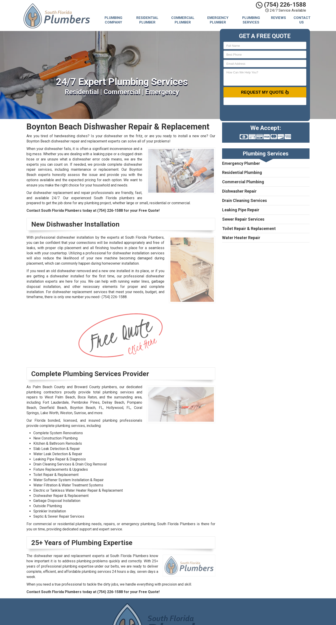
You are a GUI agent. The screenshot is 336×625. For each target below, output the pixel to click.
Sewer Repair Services (243, 219)
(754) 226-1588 (281, 4)
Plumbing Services (251, 20)
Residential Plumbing (242, 172)
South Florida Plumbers (201, 609)
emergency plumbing (138, 524)
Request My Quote (265, 92)
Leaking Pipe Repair (240, 209)
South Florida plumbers (114, 198)
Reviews (278, 18)
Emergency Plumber (217, 20)
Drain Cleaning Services (244, 200)
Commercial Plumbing (243, 181)
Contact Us (302, 20)
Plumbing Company (113, 20)
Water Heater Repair (241, 237)
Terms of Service (197, 619)
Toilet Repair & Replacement (249, 228)
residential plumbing (74, 524)
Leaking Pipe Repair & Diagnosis (59, 459)
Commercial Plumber (182, 20)
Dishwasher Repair (239, 191)
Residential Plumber (147, 20)
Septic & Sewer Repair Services (58, 516)
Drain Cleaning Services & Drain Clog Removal (70, 464)
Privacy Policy (194, 614)
